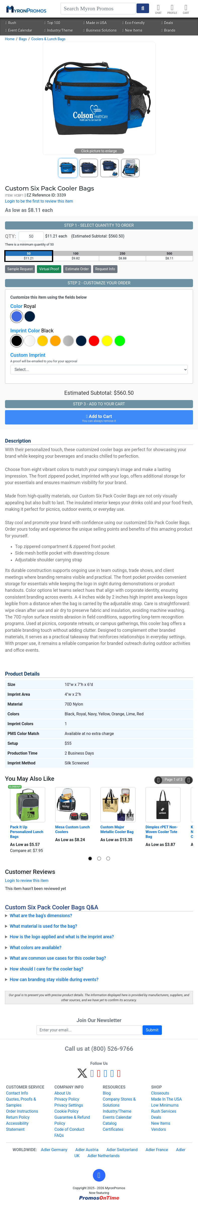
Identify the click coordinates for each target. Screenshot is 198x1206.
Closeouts (160, 1093)
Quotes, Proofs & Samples (21, 1102)
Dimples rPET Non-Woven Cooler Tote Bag (162, 832)
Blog (107, 1093)
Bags (23, 39)
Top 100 (52, 23)
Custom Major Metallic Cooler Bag (117, 829)
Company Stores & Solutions (119, 1102)
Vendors (158, 1129)
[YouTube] (118, 1075)
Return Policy (17, 1117)
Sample (20, 269)
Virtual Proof (49, 269)
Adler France (157, 1149)
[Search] (98, 8)
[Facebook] (92, 1075)
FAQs (59, 1135)
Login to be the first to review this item (39, 201)
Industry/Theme (58, 30)
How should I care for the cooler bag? (46, 968)
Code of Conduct (69, 1129)
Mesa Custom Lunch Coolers (72, 829)
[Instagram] (105, 1075)
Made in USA (94, 23)
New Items (132, 30)
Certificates (113, 1129)
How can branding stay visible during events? (54, 979)
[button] (16, 316)
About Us (62, 1093)
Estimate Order (77, 269)
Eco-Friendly (133, 23)
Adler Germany (54, 1149)
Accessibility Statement (17, 1126)
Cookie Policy (66, 1111)
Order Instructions (22, 1111)
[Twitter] (82, 1075)
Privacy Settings (68, 1105)
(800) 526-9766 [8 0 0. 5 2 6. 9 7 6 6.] (112, 1048)
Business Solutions (99, 30)
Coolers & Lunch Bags (48, 39)
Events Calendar (117, 1117)
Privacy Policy (66, 1099)
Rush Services (163, 1111)
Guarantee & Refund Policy (72, 1120)
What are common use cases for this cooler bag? (58, 958)
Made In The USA (166, 1099)
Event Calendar (18, 30)
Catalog (110, 1123)
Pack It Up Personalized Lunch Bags (27, 832)
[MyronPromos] (26, 8)
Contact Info (17, 1093)
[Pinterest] (99, 1075)
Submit (152, 1030)
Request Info (105, 269)
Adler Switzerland (122, 1149)
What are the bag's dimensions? (41, 915)
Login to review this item (26, 880)
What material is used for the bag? (43, 926)
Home (10, 39)
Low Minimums (164, 1105)
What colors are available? (35, 947)
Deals (167, 23)
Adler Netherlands (104, 1155)
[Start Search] (143, 8)
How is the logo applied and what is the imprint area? (62, 936)
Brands (168, 30)
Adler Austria (86, 1149)
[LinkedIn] (112, 1075)
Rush (10, 23)
